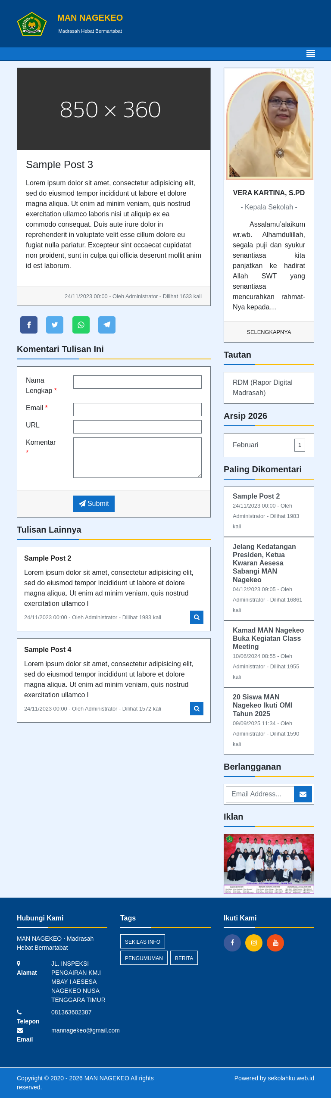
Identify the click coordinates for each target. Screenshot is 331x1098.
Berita (184, 958)
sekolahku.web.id (291, 1078)
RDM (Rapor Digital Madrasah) (263, 387)
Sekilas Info (142, 942)
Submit (94, 503)
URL (33, 425)
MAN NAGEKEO (106, 1078)
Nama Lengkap (41, 385)
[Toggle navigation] (311, 53)
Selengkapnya (269, 332)
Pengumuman (144, 958)
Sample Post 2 (47, 558)
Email (37, 408)
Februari (269, 445)
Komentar (41, 447)
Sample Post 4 (47, 649)
